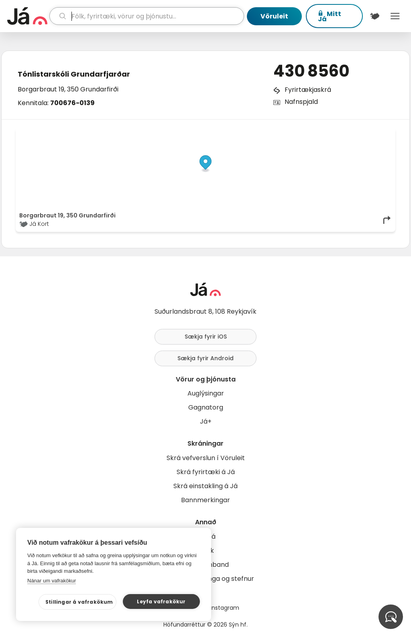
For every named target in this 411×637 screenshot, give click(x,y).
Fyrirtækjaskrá (308, 89)
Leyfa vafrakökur (161, 601)
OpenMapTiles (376, 133)
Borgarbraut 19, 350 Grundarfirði (68, 89)
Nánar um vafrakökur (51, 581)
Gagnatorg (205, 407)
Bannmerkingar (205, 500)
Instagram (224, 608)
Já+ (206, 421)
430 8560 (311, 71)
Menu (395, 16)
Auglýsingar (205, 393)
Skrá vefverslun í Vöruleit (206, 458)
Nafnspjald (301, 101)
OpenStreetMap (337, 133)
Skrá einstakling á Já (205, 486)
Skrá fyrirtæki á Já (206, 472)
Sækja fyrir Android (205, 358)
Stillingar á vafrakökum (79, 601)
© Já (309, 133)
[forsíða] (27, 16)
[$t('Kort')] (374, 16)
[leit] (147, 16)
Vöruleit (274, 16)
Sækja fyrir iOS (206, 337)
